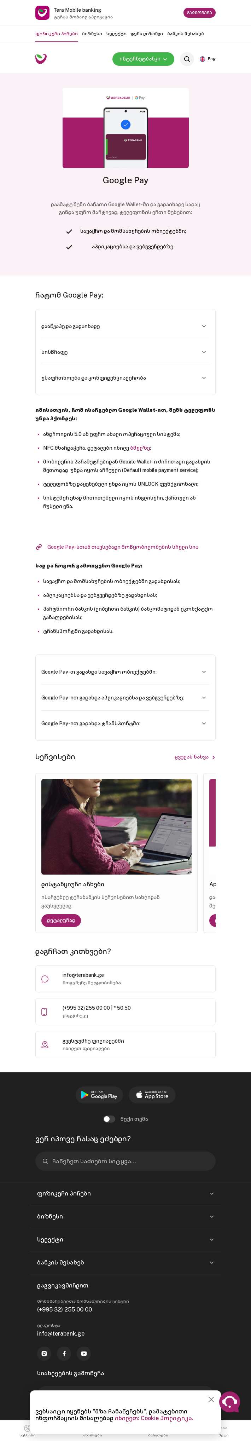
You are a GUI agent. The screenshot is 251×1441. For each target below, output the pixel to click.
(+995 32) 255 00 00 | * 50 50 (97, 1008)
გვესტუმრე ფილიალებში (93, 1041)
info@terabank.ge (83, 975)
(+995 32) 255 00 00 (64, 1309)
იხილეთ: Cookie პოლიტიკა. (154, 1418)
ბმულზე (140, 448)
